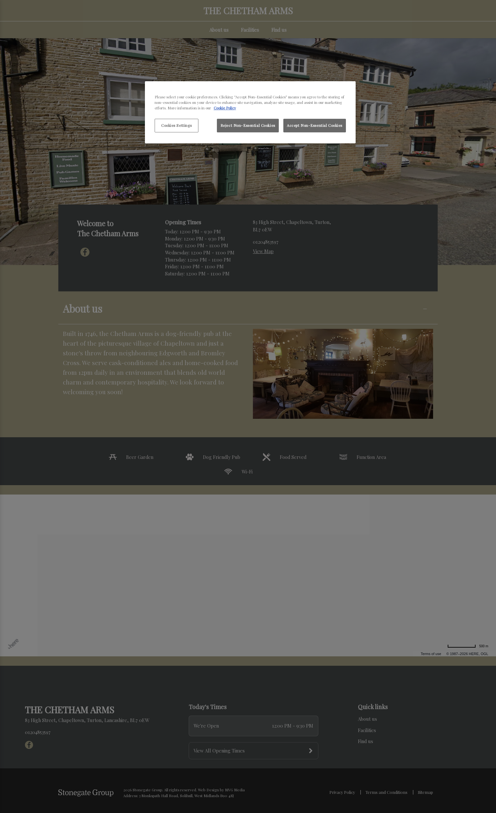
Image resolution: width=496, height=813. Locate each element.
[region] (250, 112)
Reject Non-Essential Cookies (247, 125)
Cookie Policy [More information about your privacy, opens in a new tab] (225, 108)
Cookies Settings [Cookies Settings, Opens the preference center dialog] (176, 125)
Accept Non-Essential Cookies (314, 125)
